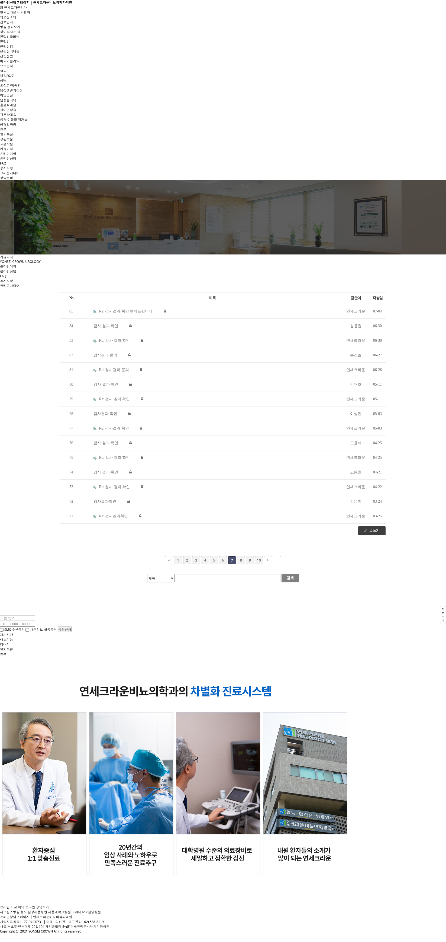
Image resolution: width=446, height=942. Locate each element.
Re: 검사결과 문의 (111, 370)
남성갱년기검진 (11, 90)
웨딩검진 (6, 95)
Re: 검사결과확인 (111, 516)
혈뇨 (3, 71)
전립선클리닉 (10, 36)
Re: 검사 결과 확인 (112, 340)
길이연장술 (8, 110)
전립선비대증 (10, 51)
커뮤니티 (6, 149)
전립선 (5, 41)
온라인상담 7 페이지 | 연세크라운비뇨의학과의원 (36, 2)
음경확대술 (8, 105)
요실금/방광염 (10, 85)
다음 (268, 560)
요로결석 (6, 66)
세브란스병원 (10, 912)
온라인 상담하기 (37, 907)
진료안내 (6, 22)
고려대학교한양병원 (86, 912)
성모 (23, 912)
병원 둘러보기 (10, 27)
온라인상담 (8, 158)
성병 (3, 80)
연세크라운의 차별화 (15, 12)
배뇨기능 (6, 639)
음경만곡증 (8, 124)
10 (259, 560)
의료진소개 (8, 17)
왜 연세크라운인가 (13, 7)
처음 (169, 560)
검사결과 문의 (105, 355)
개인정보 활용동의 (41, 629)
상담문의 (6, 178)
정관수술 (6, 139)
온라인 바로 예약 (12, 907)
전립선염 (6, 46)
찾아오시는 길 (10, 32)
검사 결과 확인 (106, 326)
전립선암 (6, 56)
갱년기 (5, 644)
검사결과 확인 (105, 414)
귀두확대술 (8, 114)
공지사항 (6, 168)
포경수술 (6, 144)
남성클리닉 (8, 100)
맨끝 (277, 560)
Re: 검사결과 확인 (111, 428)
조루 (3, 129)
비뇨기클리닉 (10, 61)
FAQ (3, 163)
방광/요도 (7, 75)
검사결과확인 (105, 501)
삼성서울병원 (37, 912)
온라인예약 (8, 153)
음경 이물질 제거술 (14, 119)
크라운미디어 (10, 173)
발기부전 (6, 134)
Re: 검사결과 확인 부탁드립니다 (123, 311)
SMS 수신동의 (12, 629)
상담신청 (64, 629)
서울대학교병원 (59, 912)
